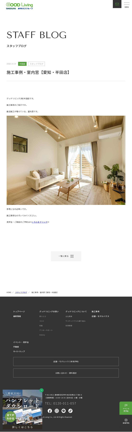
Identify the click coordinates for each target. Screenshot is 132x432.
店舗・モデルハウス (100, 316)
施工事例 (95, 311)
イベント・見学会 (21, 342)
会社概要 (69, 316)
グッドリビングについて (76, 311)
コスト (41, 321)
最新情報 (17, 316)
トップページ (19, 311)
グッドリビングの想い (49, 311)
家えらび (42, 316)
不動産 (16, 347)
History (42, 335)
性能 (41, 326)
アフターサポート (46, 330)
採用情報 (69, 326)
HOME (9, 292)
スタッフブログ (21, 292)
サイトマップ (19, 351)
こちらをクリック (39, 222)
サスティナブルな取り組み (75, 321)
